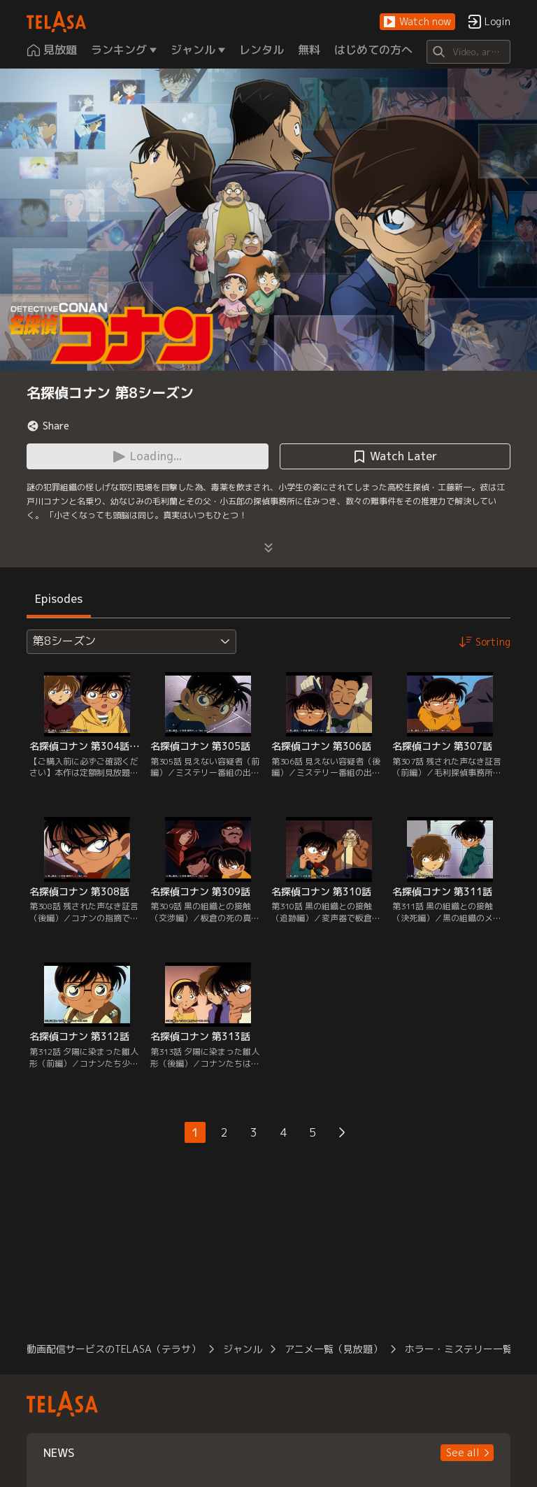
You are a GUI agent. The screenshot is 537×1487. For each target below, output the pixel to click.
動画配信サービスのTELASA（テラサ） (114, 1349)
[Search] (468, 52)
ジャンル (242, 1349)
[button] (417, 22)
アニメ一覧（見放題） (333, 1349)
